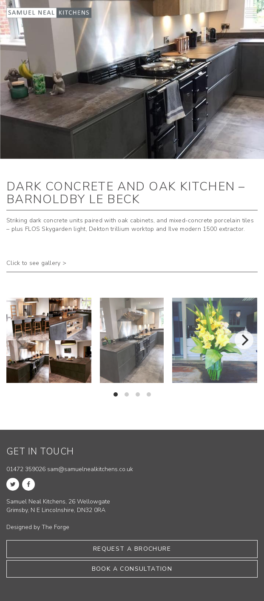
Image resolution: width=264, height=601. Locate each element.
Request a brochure (132, 549)
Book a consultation (132, 569)
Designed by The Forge (37, 527)
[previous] (20, 340)
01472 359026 (25, 469)
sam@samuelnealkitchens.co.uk (90, 469)
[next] (244, 340)
